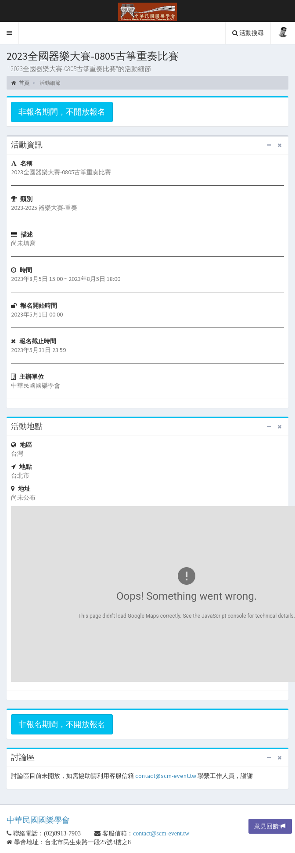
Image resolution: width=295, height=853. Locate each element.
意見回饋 (270, 826)
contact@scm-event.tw (165, 776)
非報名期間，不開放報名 (61, 112)
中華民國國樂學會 (38, 820)
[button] (9, 33)
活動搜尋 (248, 33)
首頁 (20, 82)
